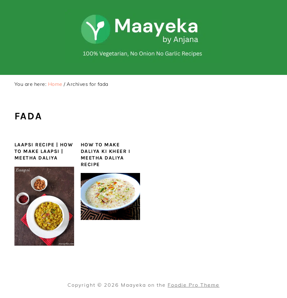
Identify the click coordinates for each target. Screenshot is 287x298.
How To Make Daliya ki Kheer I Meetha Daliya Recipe (106, 154)
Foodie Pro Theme (193, 285)
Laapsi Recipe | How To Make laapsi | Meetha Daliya (43, 151)
